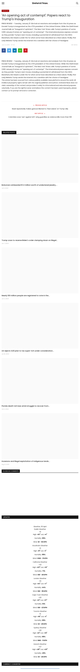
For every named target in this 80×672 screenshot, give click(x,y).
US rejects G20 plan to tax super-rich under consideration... (28, 351)
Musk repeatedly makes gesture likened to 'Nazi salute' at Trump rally (40, 109)
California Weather (40, 562)
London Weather (40, 578)
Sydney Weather (40, 628)
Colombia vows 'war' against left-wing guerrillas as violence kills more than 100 (40, 117)
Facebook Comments (11, 471)
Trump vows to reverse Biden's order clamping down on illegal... (30, 240)
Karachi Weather (40, 644)
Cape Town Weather (40, 595)
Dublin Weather (40, 529)
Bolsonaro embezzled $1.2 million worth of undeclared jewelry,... (29, 185)
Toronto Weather (40, 611)
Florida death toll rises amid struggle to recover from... (26, 406)
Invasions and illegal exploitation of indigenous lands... (26, 461)
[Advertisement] (40, 497)
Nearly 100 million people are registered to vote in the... (26, 295)
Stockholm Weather (40, 545)
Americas (5, 11)
